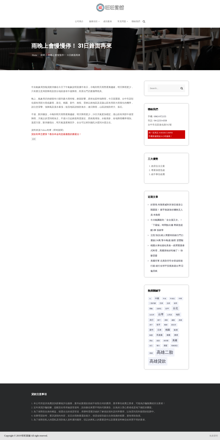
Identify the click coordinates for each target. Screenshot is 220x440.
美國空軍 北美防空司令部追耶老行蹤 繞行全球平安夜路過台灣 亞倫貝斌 (166, 266)
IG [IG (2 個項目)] (150, 298)
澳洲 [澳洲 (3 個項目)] (176, 335)
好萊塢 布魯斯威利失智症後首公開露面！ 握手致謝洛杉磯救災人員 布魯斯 (166, 209)
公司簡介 (79, 21)
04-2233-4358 (160, 120)
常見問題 (121, 21)
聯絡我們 (136, 21)
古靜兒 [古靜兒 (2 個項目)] (159, 308)
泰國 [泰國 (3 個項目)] (168, 335)
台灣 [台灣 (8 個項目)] (160, 314)
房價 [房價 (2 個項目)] (180, 320)
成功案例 (107, 21)
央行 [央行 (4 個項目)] (151, 320)
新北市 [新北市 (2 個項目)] (173, 325)
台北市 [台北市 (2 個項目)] (152, 315)
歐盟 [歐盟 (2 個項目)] (151, 335)
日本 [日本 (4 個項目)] (159, 330)
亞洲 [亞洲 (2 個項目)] (161, 303)
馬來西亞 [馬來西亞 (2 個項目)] (174, 345)
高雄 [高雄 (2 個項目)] (151, 353)
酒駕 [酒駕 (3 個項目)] (165, 346)
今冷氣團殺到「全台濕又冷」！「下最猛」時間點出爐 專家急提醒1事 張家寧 (166, 225)
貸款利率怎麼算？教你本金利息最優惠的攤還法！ (56, 134)
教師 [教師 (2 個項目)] (165, 325)
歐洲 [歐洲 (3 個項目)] (176, 330)
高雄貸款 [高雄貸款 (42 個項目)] (158, 361)
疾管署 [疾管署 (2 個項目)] (166, 340)
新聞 (33, 139)
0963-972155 (160, 116)
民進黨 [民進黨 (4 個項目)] (160, 335)
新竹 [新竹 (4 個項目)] (151, 330)
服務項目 (93, 21)
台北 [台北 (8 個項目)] (175, 308)
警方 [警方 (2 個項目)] (158, 345)
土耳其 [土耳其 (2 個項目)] (169, 315)
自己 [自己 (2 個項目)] (151, 345)
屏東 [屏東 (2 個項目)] (166, 320)
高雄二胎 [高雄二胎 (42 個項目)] (165, 352)
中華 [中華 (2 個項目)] (180, 298)
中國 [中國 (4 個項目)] (157, 298)
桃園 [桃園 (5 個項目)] (167, 330)
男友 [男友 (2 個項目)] (151, 340)
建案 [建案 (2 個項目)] (173, 320)
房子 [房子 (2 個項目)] (151, 325)
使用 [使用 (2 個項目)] (175, 303)
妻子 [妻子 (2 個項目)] (159, 320)
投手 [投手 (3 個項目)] (158, 325)
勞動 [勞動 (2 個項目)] (151, 308)
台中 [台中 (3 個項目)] (167, 309)
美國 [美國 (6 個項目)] (174, 340)
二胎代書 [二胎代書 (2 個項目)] (153, 303)
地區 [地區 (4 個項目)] (178, 314)
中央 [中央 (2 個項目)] (164, 298)
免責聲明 (213, 436)
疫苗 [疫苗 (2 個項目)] (158, 340)
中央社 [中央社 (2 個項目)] (172, 298)
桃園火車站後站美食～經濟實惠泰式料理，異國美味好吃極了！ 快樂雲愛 (167, 250)
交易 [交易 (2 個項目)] (168, 303)
